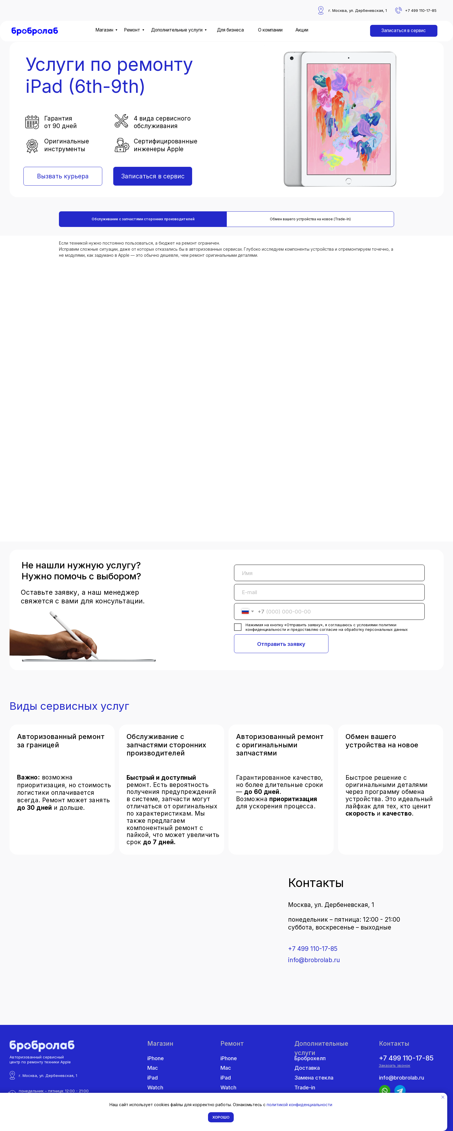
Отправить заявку (281, 644)
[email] (329, 592)
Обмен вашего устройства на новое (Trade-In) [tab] (310, 219)
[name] (329, 573)
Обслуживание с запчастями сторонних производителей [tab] (143, 219)
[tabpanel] (226, 389)
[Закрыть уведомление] (443, 1097)
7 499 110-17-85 (422, 10)
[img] (35, 31)
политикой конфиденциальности (299, 1104)
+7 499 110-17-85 (312, 948)
